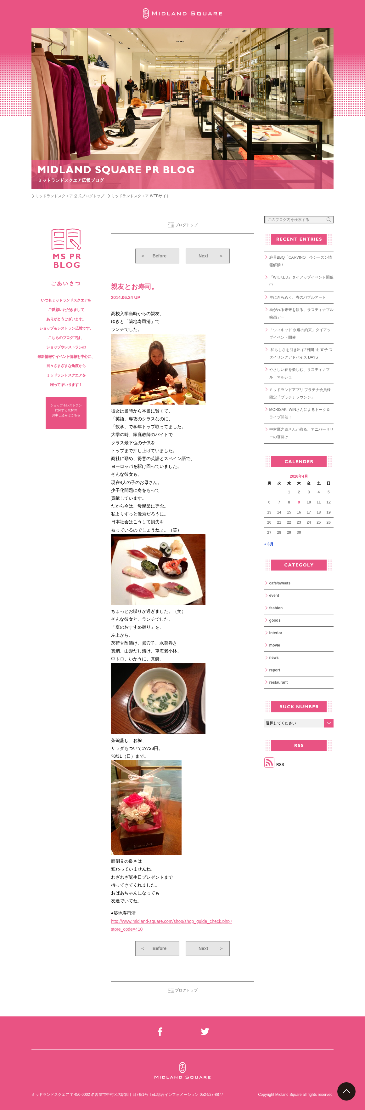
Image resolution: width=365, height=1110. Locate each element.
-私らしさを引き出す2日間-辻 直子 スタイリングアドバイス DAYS (301, 353)
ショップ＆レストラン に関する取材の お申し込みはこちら (66, 410)
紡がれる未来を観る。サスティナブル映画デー (301, 313)
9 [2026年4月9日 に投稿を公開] (299, 502)
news (274, 657)
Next (211, 255)
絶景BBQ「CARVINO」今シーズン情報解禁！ (300, 261)
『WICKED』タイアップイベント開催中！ (301, 281)
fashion (276, 608)
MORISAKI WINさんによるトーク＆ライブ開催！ (299, 413)
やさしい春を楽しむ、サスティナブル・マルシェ (299, 373)
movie (274, 645)
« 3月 (268, 544)
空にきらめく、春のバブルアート (297, 297)
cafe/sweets (279, 583)
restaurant (278, 682)
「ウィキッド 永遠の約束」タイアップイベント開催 (300, 334)
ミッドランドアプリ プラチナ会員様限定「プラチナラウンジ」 (300, 394)
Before (153, 255)
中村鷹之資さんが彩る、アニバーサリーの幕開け (301, 433)
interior (275, 633)
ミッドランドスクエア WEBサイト (140, 196)
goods (275, 620)
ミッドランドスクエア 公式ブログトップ (69, 196)
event (274, 595)
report (274, 670)
